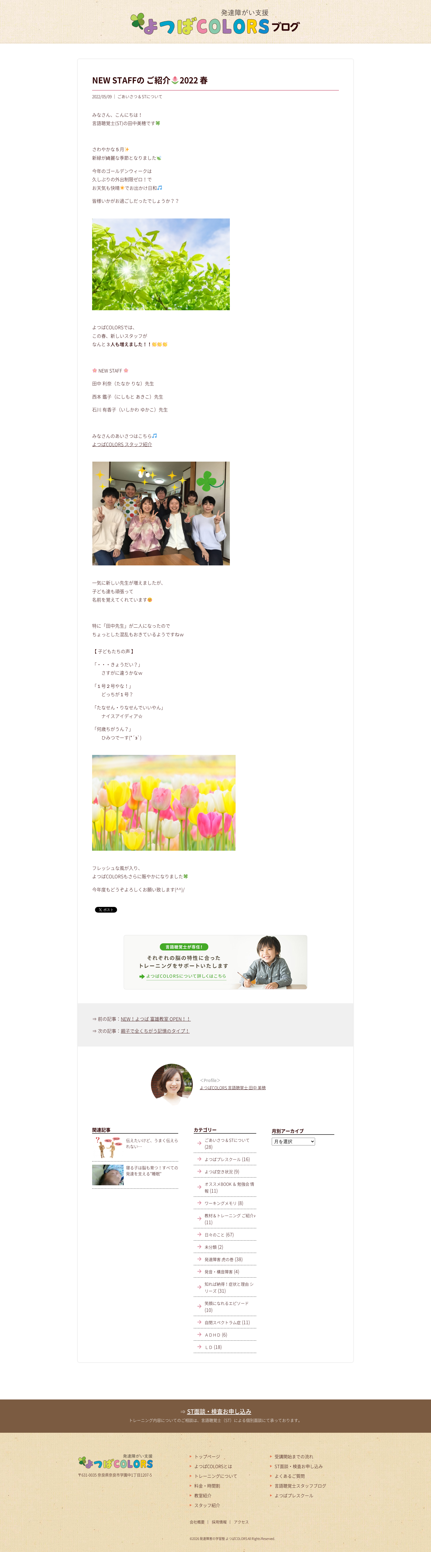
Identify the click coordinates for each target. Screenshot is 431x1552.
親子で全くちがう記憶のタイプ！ (155, 1030)
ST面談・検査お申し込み (219, 1411)
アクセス (241, 1521)
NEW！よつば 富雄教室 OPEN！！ (156, 1018)
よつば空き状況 (219, 1171)
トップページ (207, 1456)
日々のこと (215, 1234)
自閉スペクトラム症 (223, 1322)
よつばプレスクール (223, 1159)
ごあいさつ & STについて (227, 1140)
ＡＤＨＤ (213, 1335)
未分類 (211, 1247)
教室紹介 (202, 1495)
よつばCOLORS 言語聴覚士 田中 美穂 (233, 1087)
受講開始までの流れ (294, 1456)
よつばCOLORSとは (213, 1466)
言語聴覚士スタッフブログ (300, 1486)
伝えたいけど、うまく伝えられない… (152, 1143)
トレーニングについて (215, 1476)
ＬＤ (209, 1347)
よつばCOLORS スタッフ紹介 (122, 444)
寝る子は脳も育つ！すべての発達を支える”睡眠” (152, 1170)
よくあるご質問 (290, 1476)
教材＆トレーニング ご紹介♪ (230, 1215)
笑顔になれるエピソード (227, 1303)
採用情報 (219, 1521)
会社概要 (197, 1521)
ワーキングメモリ (221, 1203)
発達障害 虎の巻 (219, 1259)
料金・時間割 (207, 1486)
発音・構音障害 (219, 1271)
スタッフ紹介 (207, 1505)
